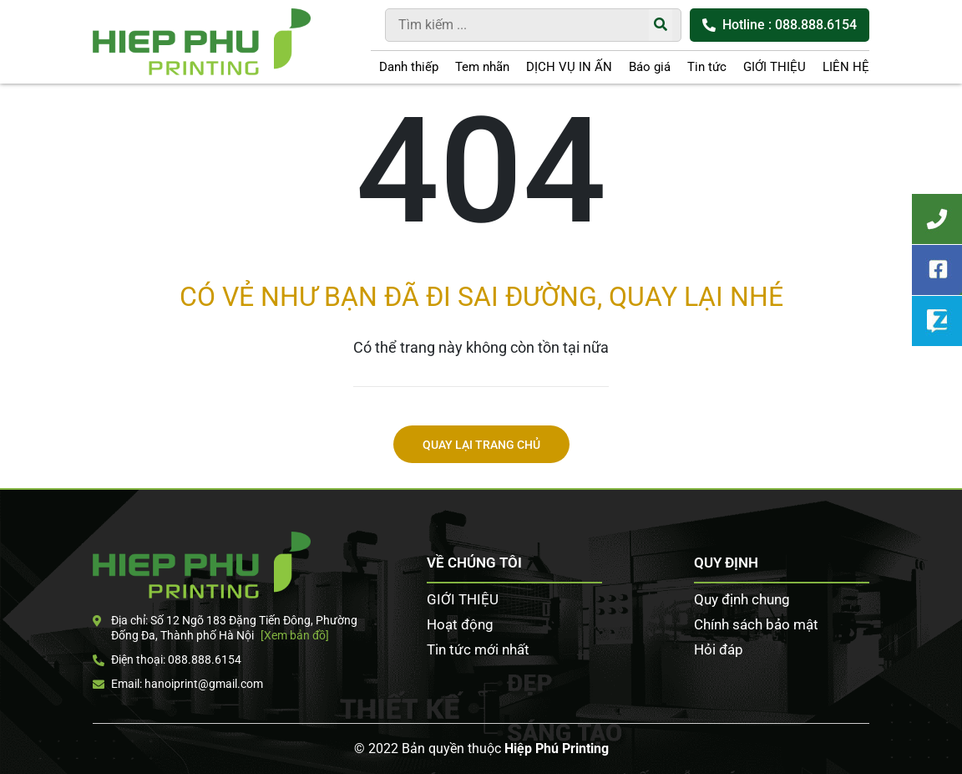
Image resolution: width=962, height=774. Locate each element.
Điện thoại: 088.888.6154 (167, 659)
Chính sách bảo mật (756, 624)
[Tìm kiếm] (660, 25)
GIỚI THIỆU (774, 66)
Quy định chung (742, 599)
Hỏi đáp (718, 649)
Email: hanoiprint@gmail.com (178, 683)
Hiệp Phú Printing (556, 748)
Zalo (937, 321)
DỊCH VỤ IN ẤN (569, 66)
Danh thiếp (408, 66)
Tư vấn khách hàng (937, 219)
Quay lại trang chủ (481, 445)
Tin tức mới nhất (478, 649)
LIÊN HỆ (846, 66)
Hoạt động (460, 624)
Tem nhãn (482, 66)
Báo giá (650, 66)
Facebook (937, 270)
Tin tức (707, 66)
